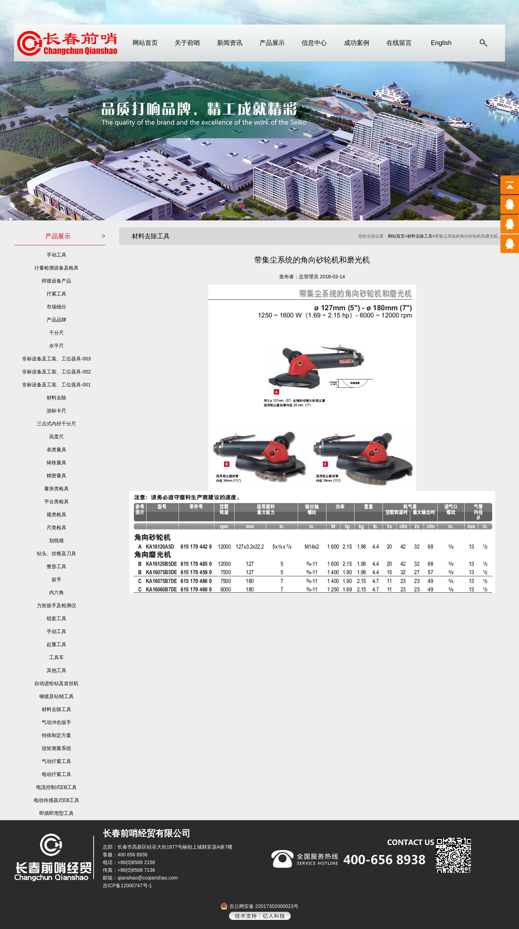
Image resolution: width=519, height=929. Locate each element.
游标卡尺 (56, 410)
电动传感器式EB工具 (57, 800)
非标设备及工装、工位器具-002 (56, 371)
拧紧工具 (56, 294)
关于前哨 (187, 42)
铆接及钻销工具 (56, 696)
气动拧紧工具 (56, 761)
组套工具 (56, 618)
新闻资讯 (229, 42)
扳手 (56, 579)
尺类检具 (56, 527)
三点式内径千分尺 (56, 423)
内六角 (56, 592)
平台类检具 (56, 501)
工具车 (56, 657)
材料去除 (56, 397)
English (441, 42)
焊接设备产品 (56, 281)
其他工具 (56, 670)
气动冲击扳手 (56, 722)
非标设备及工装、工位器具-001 (56, 384)
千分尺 (56, 333)
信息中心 (314, 42)
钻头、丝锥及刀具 (56, 553)
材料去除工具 (56, 709)
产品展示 (272, 42)
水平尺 (56, 346)
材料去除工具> (421, 236)
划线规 (56, 540)
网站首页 (145, 42)
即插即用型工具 (56, 813)
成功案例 (356, 42)
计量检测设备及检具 (56, 268)
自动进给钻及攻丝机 (56, 683)
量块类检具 (56, 488)
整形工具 (56, 566)
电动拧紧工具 (56, 774)
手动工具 (56, 255)
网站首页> (397, 236)
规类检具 (56, 514)
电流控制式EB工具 (56, 787)
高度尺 (56, 436)
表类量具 (56, 449)
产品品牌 (56, 320)
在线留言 (399, 42)
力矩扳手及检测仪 (56, 605)
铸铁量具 (56, 462)
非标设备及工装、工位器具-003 (56, 358)
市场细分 (56, 307)
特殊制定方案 (56, 735)
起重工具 (56, 644)
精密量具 (56, 475)
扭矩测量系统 (56, 748)
